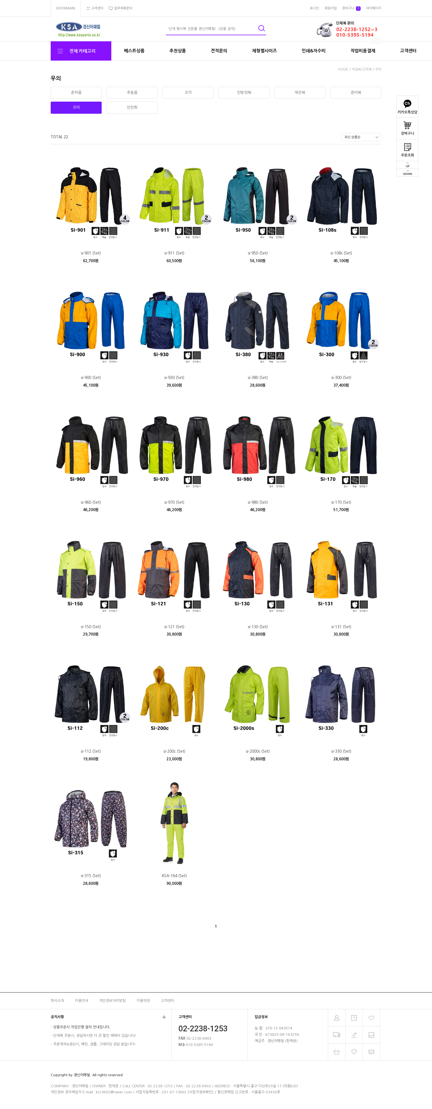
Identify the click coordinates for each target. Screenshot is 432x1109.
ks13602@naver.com (114, 1092)
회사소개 (57, 1000)
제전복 (300, 92)
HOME (343, 69)
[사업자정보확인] (201, 1092)
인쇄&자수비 (314, 51)
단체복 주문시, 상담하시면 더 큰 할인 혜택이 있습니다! (94, 1035)
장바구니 (407, 126)
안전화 (132, 107)
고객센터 (408, 51)
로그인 (314, 8)
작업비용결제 (362, 51)
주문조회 (407, 148)
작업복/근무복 (362, 69)
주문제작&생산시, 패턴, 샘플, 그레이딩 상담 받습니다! (94, 1044)
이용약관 (143, 1000)
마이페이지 (373, 8)
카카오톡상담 (407, 105)
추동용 (132, 92)
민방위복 (244, 92)
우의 (378, 69)
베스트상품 (134, 51)
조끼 (188, 92)
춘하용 (76, 92)
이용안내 (81, 1000)
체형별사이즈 (264, 51)
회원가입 (331, 8)
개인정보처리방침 (112, 1000)
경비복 (355, 92)
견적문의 (219, 51)
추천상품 (177, 51)
